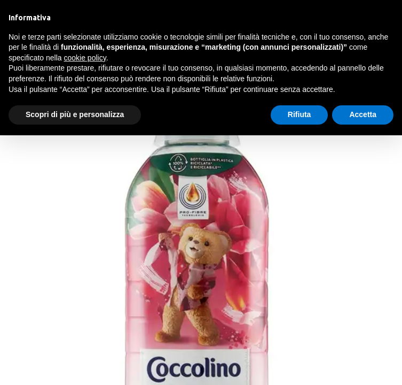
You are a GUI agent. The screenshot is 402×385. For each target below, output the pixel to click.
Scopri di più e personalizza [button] (75, 114)
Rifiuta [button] (299, 114)
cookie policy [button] (85, 57)
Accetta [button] (362, 114)
